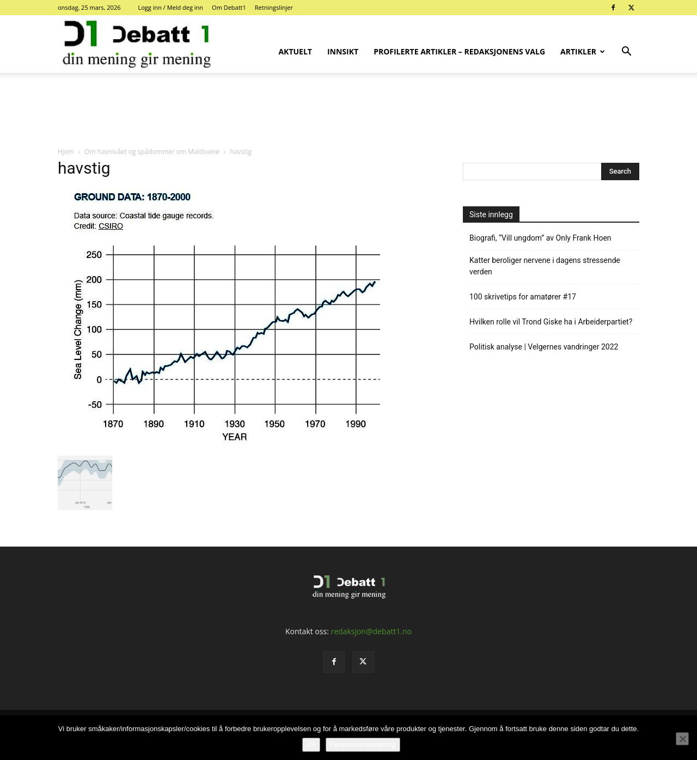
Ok (311, 744)
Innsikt (342, 51)
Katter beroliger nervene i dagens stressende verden (544, 266)
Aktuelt (295, 51)
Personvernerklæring (363, 744)
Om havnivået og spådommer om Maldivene (151, 151)
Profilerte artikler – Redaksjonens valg (459, 51)
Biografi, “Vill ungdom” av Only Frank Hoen (540, 238)
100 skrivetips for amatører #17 (522, 296)
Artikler (582, 51)
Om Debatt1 (229, 7)
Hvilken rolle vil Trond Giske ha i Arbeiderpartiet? (550, 321)
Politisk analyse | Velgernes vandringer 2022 (543, 346)
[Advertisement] (348, 110)
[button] (626, 52)
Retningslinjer (274, 7)
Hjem (66, 151)
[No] (682, 738)
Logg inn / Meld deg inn (170, 7)
